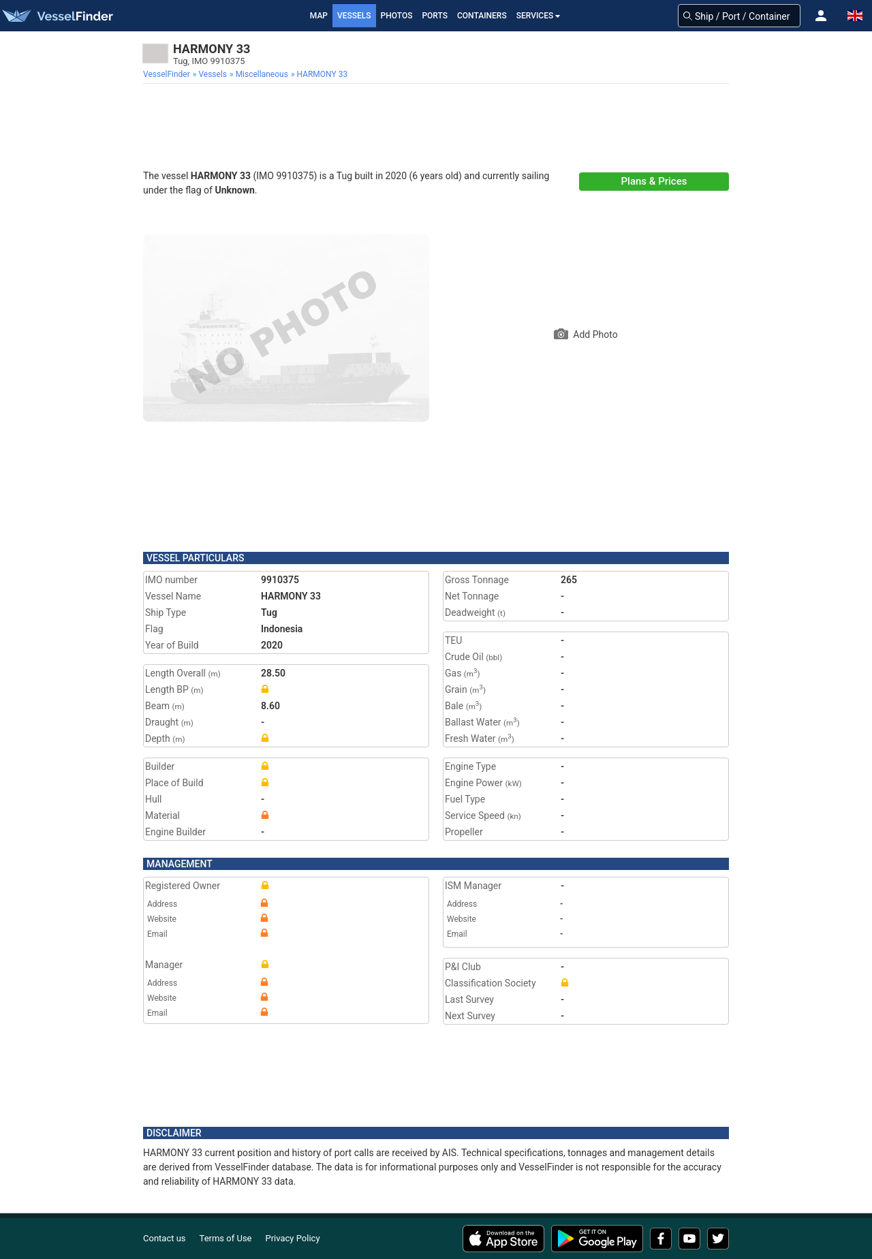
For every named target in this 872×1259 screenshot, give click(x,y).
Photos (397, 15)
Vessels (354, 15)
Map (319, 15)
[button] (821, 15)
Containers (482, 15)
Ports (435, 15)
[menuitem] (168, 74)
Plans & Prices (654, 181)
